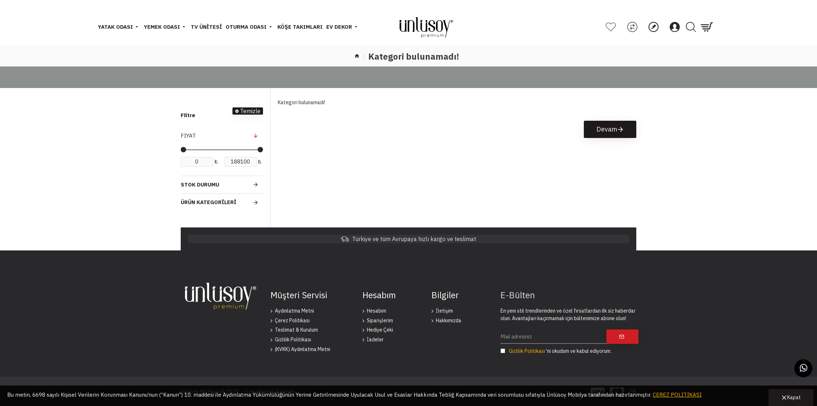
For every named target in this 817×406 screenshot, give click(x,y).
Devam (606, 129)
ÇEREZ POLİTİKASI (677, 394)
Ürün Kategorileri (208, 202)
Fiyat (188, 135)
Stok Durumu (200, 184)
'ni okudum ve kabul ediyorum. (555, 351)
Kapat (794, 397)
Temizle (250, 111)
